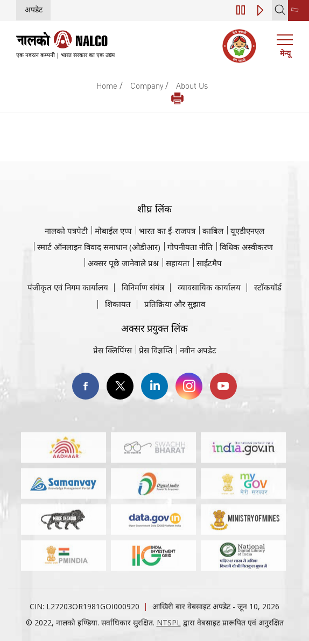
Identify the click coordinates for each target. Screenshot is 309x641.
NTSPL (169, 622)
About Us (192, 85)
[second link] (298, 10)
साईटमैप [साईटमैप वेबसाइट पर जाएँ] (209, 263)
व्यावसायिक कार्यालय (209, 287)
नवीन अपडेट (198, 350)
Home (106, 85)
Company (146, 85)
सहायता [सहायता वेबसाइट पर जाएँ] (177, 263)
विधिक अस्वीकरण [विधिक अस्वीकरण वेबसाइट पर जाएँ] (246, 246)
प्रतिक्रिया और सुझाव (174, 303)
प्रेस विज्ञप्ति (156, 350)
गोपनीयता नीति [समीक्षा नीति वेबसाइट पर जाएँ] (190, 246)
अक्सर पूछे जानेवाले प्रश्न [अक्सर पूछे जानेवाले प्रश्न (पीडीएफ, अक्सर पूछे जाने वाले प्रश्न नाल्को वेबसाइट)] (123, 263)
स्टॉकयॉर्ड (268, 287)
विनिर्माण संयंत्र (143, 287)
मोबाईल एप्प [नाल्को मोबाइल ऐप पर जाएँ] (113, 230)
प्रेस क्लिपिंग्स (112, 350)
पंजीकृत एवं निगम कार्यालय (67, 287)
